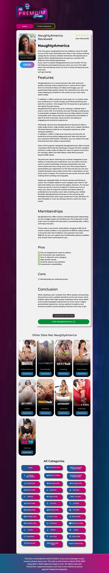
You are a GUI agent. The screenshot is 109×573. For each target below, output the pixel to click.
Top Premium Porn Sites (63, 316)
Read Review (27, 373)
